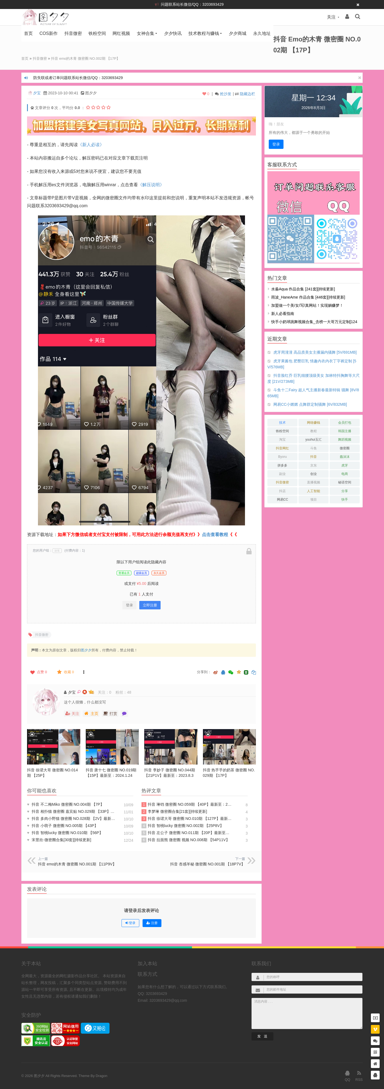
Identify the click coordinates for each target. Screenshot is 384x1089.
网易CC (282, 499)
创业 (313, 474)
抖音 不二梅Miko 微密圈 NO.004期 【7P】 (65, 804)
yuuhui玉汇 (313, 439)
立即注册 (150, 605)
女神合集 (145, 33)
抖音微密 (73, 33)
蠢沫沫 (345, 456)
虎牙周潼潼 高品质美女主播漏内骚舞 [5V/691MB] (315, 352)
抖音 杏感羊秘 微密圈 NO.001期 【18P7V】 (207, 864)
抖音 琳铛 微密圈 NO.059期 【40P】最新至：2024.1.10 (186, 804)
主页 (91, 713)
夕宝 (37, 93)
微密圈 (345, 448)
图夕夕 (86, 650)
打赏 (110, 713)
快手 (344, 499)
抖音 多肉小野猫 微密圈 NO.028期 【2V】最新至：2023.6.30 (72, 818)
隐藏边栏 (247, 93)
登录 (129, 605)
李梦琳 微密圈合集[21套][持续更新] (174, 811)
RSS (359, 1075)
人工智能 (313, 491)
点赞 (38, 672)
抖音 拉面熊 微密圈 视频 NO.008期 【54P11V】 (185, 839)
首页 (28, 33)
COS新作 (48, 33)
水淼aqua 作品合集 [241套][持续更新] (303, 289)
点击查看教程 (215, 534)
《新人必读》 (91, 144)
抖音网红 (282, 448)
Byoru (282, 456)
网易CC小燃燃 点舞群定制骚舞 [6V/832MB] (310, 404)
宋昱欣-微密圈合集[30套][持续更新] (59, 839)
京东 (313, 465)
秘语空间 (344, 482)
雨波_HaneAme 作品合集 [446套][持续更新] (308, 297)
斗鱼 (313, 448)
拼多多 (282, 465)
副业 (282, 474)
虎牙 (344, 465)
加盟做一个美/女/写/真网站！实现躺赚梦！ (307, 305)
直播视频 (313, 482)
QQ (347, 1075)
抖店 (282, 491)
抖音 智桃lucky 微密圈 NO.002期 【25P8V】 (182, 825)
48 (129, 692)
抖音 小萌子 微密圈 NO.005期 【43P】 (62, 825)
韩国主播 (344, 431)
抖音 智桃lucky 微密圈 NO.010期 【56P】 (65, 832)
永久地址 (262, 33)
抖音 (313, 456)
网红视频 (121, 33)
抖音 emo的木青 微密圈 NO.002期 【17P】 (89, 58)
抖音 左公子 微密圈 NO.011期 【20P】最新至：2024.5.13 (186, 832)
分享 (344, 491)
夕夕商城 (237, 33)
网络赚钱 (313, 422)
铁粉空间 (97, 33)
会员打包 (344, 422)
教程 (313, 431)
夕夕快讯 (173, 33)
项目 (313, 499)
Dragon (101, 1075)
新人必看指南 (282, 313)
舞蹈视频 (344, 439)
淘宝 (282, 439)
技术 (282, 422)
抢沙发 (225, 93)
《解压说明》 (151, 184)
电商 (344, 474)
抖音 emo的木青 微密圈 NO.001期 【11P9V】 (77, 864)
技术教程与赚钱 (203, 33)
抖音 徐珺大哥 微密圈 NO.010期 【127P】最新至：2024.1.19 (186, 818)
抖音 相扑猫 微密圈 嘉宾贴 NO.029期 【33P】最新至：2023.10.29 (72, 811)
